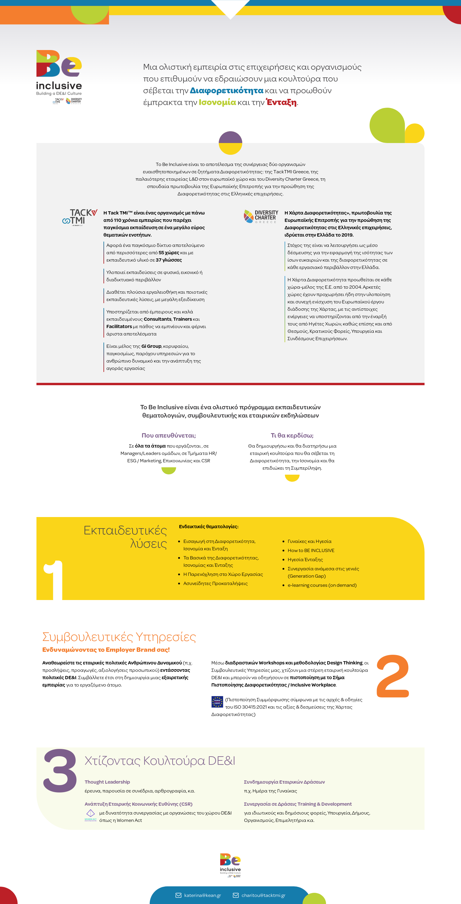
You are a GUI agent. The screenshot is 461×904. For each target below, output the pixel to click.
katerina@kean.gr (198, 895)
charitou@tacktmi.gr (259, 895)
